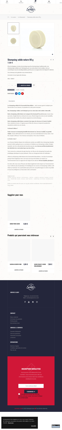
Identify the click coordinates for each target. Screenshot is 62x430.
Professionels (14, 339)
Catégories (7, 1)
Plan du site (13, 368)
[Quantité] (12, 85)
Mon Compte (49, 1)
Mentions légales (15, 364)
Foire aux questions (15, 352)
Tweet (19, 93)
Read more (11, 423)
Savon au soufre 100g (14, 284)
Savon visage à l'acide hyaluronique (40, 284)
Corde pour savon (15, 242)
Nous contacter (14, 335)
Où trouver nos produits (17, 337)
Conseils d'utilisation (16, 350)
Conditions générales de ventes (19, 366)
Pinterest (22, 93)
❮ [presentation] (50, 254)
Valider (33, 426)
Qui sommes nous (15, 341)
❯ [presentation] (53, 254)
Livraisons (13, 356)
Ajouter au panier (24, 85)
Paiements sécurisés (16, 354)
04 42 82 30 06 (34, 314)
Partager (16, 93)
